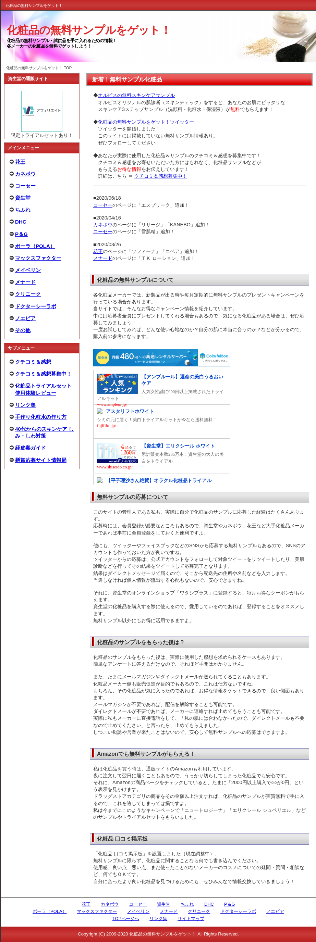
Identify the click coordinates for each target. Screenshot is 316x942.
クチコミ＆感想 (33, 362)
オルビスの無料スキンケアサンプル (136, 95)
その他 (23, 330)
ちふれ (23, 210)
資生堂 (23, 198)
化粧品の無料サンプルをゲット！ (89, 30)
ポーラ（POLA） (35, 246)
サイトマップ (191, 918)
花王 (20, 162)
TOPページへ (125, 918)
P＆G (21, 234)
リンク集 (25, 405)
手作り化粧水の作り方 (40, 417)
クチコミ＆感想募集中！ (43, 374)
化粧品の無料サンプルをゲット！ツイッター (146, 122)
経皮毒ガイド (30, 448)
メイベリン (28, 270)
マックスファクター (38, 258)
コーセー (25, 186)
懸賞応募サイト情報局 (40, 460)
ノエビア (25, 318)
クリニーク (28, 294)
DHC (20, 222)
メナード (25, 282)
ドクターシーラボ (35, 306)
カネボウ (25, 174)
